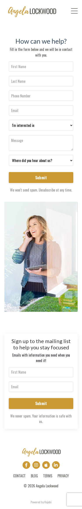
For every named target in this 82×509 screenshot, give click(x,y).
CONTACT (19, 475)
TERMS (47, 475)
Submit (41, 177)
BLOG (34, 475)
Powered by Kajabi (41, 502)
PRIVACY (63, 475)
